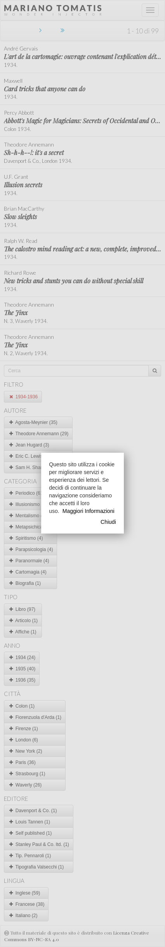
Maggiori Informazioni (89, 511)
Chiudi (108, 522)
